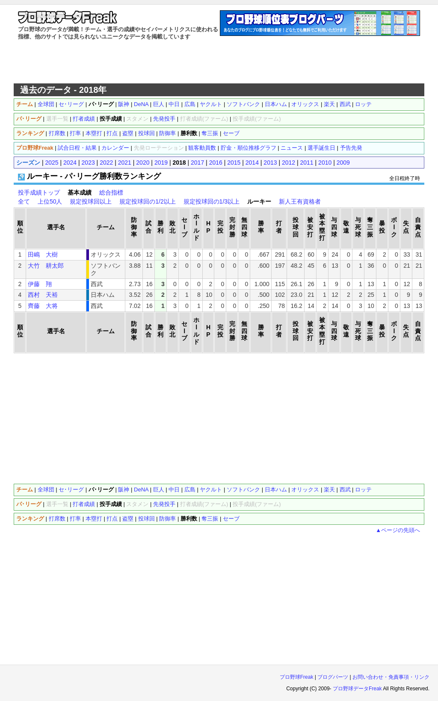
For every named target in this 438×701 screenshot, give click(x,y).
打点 (112, 133)
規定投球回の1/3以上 (211, 201)
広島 (189, 104)
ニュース (292, 148)
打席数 (57, 133)
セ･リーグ (71, 104)
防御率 (167, 133)
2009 (343, 162)
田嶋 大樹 (43, 254)
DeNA (141, 104)
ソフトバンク (243, 104)
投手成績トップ (39, 192)
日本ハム (276, 104)
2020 (142, 162)
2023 (88, 162)
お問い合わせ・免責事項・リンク (390, 677)
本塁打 (94, 133)
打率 (75, 133)
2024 (70, 162)
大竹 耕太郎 (46, 265)
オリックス (305, 104)
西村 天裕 (43, 294)
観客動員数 (202, 148)
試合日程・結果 (77, 148)
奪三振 (209, 133)
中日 (174, 104)
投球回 (146, 133)
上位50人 (50, 201)
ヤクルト (211, 104)
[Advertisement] (219, 62)
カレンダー (115, 148)
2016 (215, 162)
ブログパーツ (332, 677)
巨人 (158, 104)
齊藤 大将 (43, 305)
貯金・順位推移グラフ (248, 148)
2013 (270, 162)
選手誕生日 (321, 148)
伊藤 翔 (40, 284)
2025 (51, 162)
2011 (307, 162)
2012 (288, 162)
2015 (233, 162)
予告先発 (351, 148)
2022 (106, 162)
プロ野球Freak (297, 677)
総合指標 (111, 192)
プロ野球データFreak (357, 689)
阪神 (123, 104)
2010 (324, 162)
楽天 (329, 104)
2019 (161, 162)
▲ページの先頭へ (398, 530)
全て (24, 201)
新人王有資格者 (300, 201)
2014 (252, 162)
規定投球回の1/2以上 (147, 201)
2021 (124, 162)
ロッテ (363, 104)
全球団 (46, 104)
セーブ (231, 133)
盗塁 (127, 133)
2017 (197, 162)
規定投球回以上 (91, 201)
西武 (345, 104)
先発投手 (164, 118)
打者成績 (84, 118)
